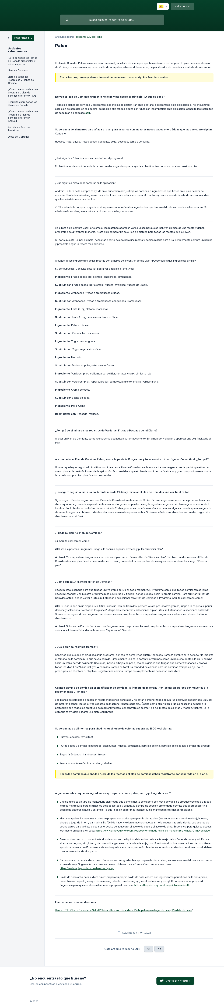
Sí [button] (148, 948)
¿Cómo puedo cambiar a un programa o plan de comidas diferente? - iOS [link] (23, 92)
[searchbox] (112, 20)
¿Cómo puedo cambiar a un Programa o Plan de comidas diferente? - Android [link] (23, 116)
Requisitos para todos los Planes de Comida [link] (22, 104)
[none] (163, 6)
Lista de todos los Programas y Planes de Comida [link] (21, 80)
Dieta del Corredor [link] (18, 136)
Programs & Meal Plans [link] (88, 36)
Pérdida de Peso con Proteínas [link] (19, 129)
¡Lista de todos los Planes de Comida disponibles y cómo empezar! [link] (22, 61)
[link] (21, 37)
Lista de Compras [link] (18, 70)
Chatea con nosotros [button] (178, 980)
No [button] (159, 948)
